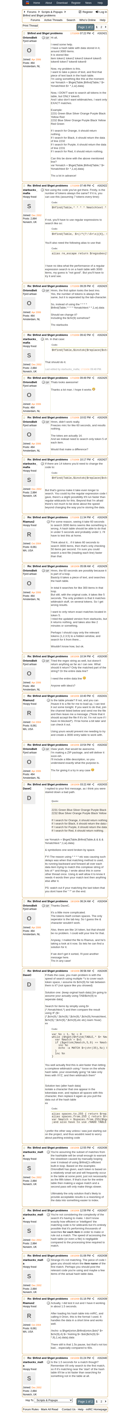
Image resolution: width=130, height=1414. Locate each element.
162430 (103, 656)
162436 (103, 1147)
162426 (103, 417)
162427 (103, 459)
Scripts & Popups (52, 11)
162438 (103, 1255)
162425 (103, 378)
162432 (103, 744)
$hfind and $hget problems (45, 33)
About (48, 2)
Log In (101, 11)
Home (36, 2)
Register (76, 2)
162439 (103, 1298)
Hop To (29, 1400)
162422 (103, 185)
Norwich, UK (30, 222)
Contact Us (69, 1409)
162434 (103, 901)
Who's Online (87, 20)
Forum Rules (31, 1409)
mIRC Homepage (96, 1409)
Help (100, 2)
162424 (103, 335)
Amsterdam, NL (31, 66)
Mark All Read (49, 1409)
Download (62, 2)
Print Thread (30, 25)
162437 (103, 1210)
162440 (103, 1358)
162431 (103, 696)
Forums (31, 11)
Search (71, 20)
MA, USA (28, 550)
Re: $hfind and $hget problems (48, 185)
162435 (103, 971)
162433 (103, 784)
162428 (103, 517)
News (88, 2)
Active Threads (53, 20)
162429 (103, 566)
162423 (103, 286)
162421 (103, 33)
